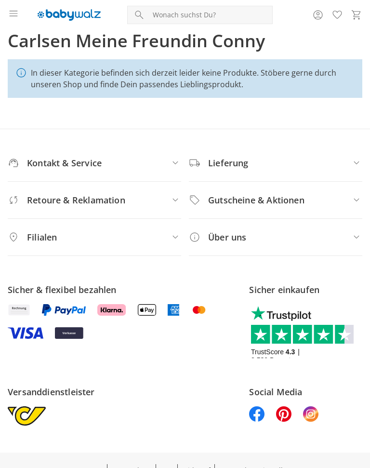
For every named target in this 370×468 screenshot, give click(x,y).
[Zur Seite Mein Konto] (318, 15)
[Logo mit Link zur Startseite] (69, 15)
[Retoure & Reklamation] (94, 200)
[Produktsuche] (210, 15)
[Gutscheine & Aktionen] (275, 200)
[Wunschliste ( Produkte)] (337, 15)
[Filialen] (94, 237)
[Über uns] (275, 237)
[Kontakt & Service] (94, 163)
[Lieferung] (275, 163)
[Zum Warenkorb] (356, 15)
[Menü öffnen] (13, 15)
